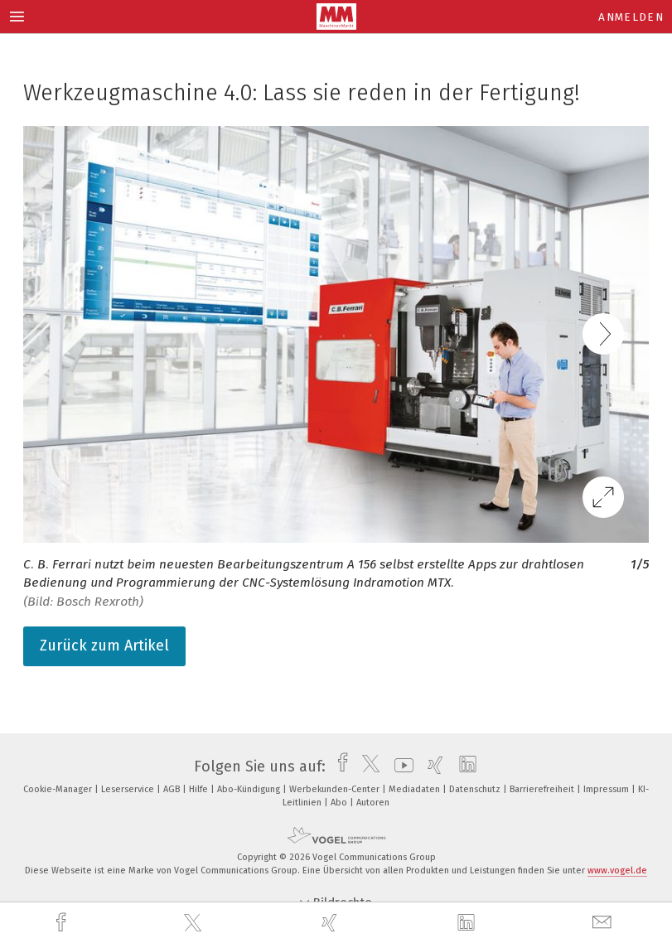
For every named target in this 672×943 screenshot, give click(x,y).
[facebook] (63, 923)
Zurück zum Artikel (104, 645)
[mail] (604, 923)
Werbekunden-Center (335, 789)
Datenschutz (476, 789)
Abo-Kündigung (250, 789)
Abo (340, 802)
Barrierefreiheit (543, 789)
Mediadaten (415, 789)
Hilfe (199, 789)
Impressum (607, 789)
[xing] (331, 922)
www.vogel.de (617, 870)
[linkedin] (468, 923)
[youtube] (399, 766)
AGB (172, 789)
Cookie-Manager (58, 789)
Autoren (372, 802)
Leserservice (129, 789)
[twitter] (194, 923)
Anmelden (631, 17)
